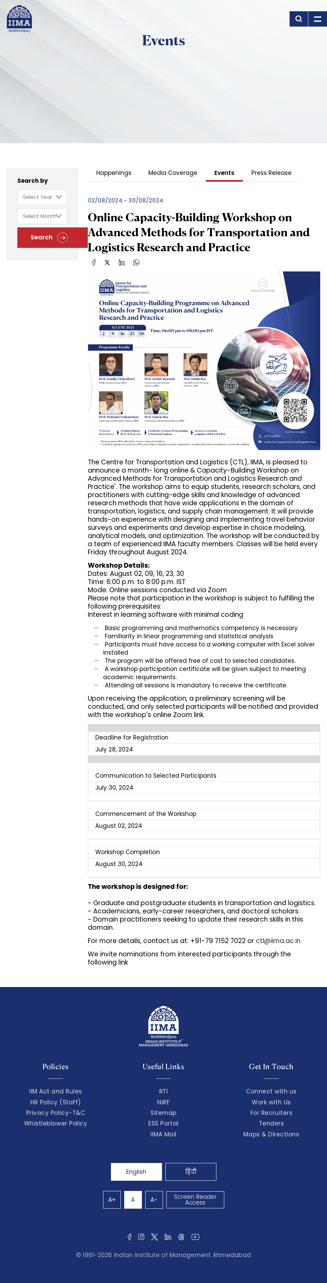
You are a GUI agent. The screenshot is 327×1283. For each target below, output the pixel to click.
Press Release (271, 173)
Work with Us (271, 1102)
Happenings (113, 173)
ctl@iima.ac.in (278, 940)
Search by (32, 181)
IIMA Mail (163, 1134)
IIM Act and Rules (55, 1091)
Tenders (271, 1123)
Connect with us (271, 1091)
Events (224, 173)
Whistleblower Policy (55, 1123)
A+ (112, 1200)
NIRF (163, 1102)
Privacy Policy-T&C (55, 1113)
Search (49, 238)
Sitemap (163, 1113)
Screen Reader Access (195, 1200)
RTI (163, 1091)
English (136, 1172)
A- (154, 1200)
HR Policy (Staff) (55, 1102)
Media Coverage (172, 173)
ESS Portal (163, 1123)
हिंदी (191, 1172)
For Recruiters (271, 1113)
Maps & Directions (271, 1134)
